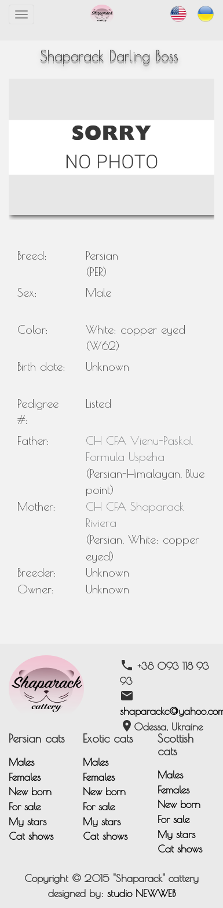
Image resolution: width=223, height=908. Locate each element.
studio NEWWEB (141, 893)
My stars (27, 821)
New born (30, 791)
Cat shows (31, 836)
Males (21, 762)
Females (25, 777)
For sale (25, 806)
